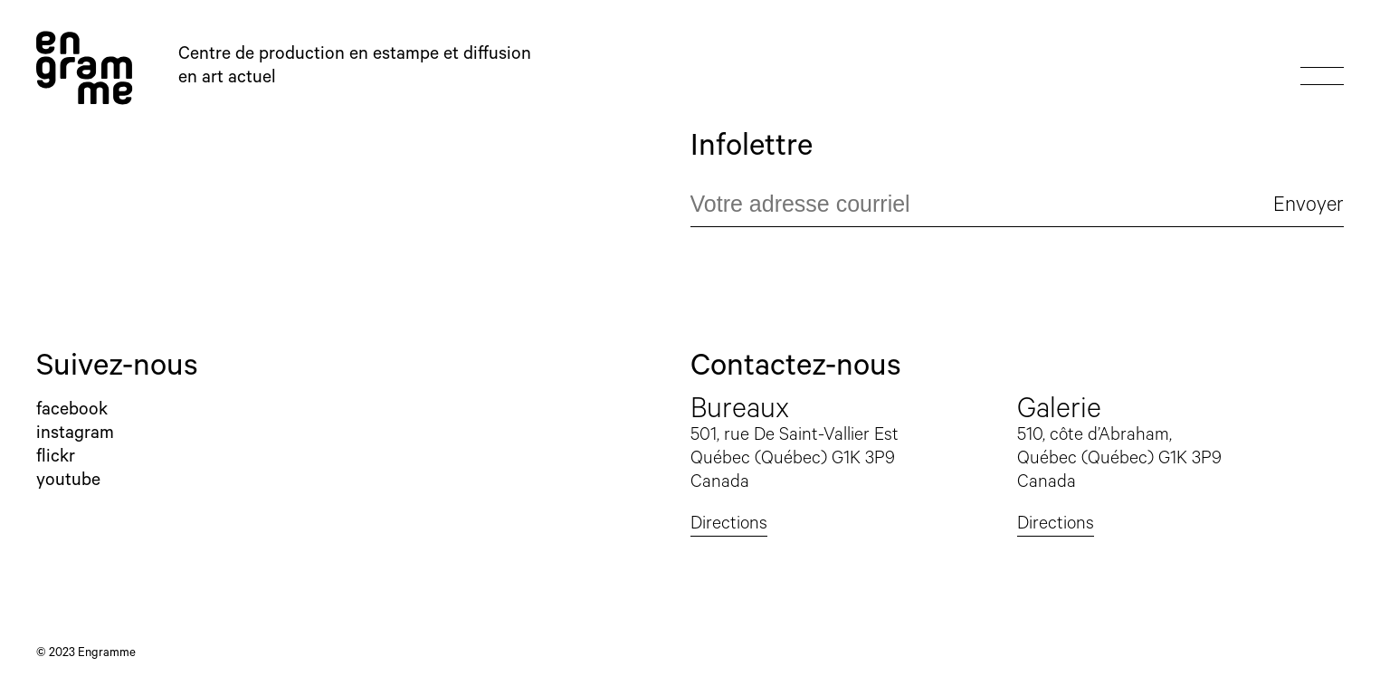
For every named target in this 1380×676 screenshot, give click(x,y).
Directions (728, 526)
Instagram (75, 435)
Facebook (72, 412)
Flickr (55, 459)
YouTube (68, 482)
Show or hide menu (1322, 68)
